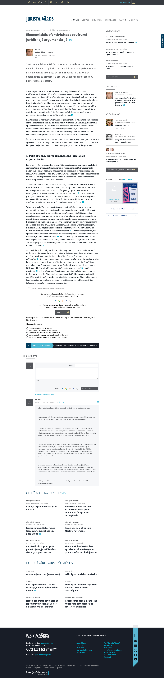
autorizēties (125, 2)
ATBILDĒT (93, 402)
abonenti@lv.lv (47, 643)
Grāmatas (81, 652)
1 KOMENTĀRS (31, 356)
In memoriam (30, 571)
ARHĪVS (132, 20)
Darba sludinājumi (84, 650)
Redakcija (108, 645)
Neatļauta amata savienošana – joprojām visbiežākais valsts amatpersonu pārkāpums (43, 603)
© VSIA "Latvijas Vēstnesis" (88, 665)
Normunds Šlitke (119, 37)
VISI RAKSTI (122, 77)
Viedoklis (68, 581)
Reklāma (80, 648)
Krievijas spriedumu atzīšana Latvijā (41, 508)
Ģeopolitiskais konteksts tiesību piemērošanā (125, 141)
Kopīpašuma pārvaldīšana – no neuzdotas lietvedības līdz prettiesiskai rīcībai (81, 603)
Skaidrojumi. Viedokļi (62, 30)
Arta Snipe (109, 37)
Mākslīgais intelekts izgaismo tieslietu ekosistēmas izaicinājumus (81, 587)
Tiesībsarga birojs (112, 61)
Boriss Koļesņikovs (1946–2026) (43, 574)
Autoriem (108, 648)
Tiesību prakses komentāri (74, 597)
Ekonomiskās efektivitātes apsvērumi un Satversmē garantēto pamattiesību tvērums (125, 101)
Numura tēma (69, 571)
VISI (64, 493)
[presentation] (86, 383)
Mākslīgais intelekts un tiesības (82, 574)
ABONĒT (60, 312)
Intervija (29, 581)
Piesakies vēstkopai (122, 216)
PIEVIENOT (86, 389)
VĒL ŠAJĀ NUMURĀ (113, 31)
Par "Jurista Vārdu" (112, 643)
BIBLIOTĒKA (97, 20)
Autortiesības (109, 652)
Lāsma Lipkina (120, 154)
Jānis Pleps (119, 134)
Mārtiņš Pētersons (44, 52)
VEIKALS (85, 20)
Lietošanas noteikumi (113, 650)
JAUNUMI (123, 20)
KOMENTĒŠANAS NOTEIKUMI (44, 394)
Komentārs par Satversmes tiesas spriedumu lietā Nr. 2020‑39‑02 (40, 530)
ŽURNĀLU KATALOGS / (119, 179)
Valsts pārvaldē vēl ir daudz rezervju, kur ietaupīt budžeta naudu (42, 587)
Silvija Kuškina (111, 154)
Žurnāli (80, 645)
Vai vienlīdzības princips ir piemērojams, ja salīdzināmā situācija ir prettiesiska (41, 549)
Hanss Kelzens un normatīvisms (122, 126)
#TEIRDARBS (110, 20)
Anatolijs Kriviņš (121, 120)
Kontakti (107, 657)
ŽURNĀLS (75, 20)
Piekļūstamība (110, 655)
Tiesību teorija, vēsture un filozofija (122, 170)
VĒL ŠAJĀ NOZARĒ (113, 114)
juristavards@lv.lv (43, 655)
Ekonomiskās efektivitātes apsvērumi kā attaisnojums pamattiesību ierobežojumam (81, 549)
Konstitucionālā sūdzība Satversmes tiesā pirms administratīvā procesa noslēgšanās (78, 511)
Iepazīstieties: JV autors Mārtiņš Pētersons (78, 529)
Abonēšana (81, 643)
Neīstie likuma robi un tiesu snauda (120, 42)
